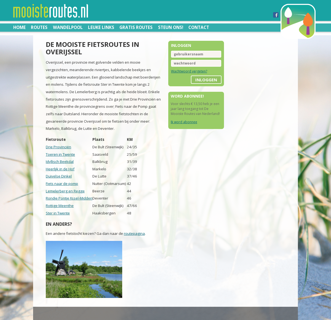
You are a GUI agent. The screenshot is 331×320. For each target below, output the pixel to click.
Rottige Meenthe (60, 205)
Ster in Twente (58, 213)
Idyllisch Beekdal (60, 161)
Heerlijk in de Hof (60, 168)
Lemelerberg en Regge (65, 191)
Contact (198, 27)
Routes (39, 27)
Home (19, 27)
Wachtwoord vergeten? (189, 71)
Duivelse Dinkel (59, 176)
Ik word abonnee (184, 122)
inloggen (206, 79)
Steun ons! (170, 27)
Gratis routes (136, 27)
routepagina (134, 233)
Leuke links (101, 27)
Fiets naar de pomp (62, 183)
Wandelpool (68, 27)
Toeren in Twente (60, 154)
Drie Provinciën (58, 146)
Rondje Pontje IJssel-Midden (69, 198)
